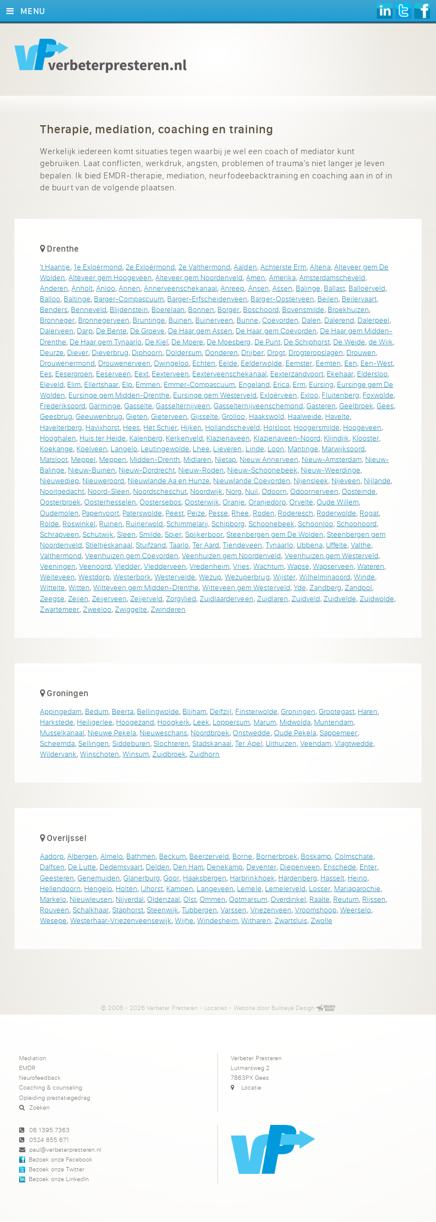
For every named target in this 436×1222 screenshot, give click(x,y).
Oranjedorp (267, 502)
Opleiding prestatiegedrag (54, 1097)
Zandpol (358, 587)
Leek (201, 722)
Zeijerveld (146, 598)
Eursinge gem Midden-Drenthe (119, 395)
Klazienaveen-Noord (287, 438)
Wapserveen (333, 566)
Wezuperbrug (247, 577)
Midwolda (295, 722)
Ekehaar (340, 374)
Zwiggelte (131, 609)
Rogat (369, 513)
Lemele (249, 888)
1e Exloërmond (98, 267)
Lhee (201, 448)
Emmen (148, 384)
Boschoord (260, 309)
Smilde (150, 534)
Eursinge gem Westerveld (215, 395)
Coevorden (280, 320)
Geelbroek (356, 405)
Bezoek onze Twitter (56, 1169)
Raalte (320, 899)
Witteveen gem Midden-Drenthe (146, 587)
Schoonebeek (272, 523)
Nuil (251, 491)
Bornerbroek (277, 856)
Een (350, 363)
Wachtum (268, 566)
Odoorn (274, 491)
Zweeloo (97, 609)
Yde (300, 587)
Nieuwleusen (91, 899)
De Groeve (147, 331)
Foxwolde (378, 395)
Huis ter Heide (103, 438)
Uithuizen (281, 743)
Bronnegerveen (103, 320)
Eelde (228, 363)
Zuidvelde (340, 598)
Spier (173, 534)
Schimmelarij (187, 523)
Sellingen (93, 743)
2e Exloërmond (150, 267)
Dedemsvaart (121, 867)
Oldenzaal (163, 899)
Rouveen (54, 910)
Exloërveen (278, 395)
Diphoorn (147, 352)
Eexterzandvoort (297, 374)
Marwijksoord (343, 448)
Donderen (221, 352)
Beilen (328, 299)
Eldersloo (372, 374)
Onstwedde (251, 732)
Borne (242, 856)
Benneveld (88, 309)
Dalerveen (57, 331)
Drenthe (63, 248)
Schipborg (228, 523)
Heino (357, 878)
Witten (79, 587)
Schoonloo (315, 523)
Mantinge (303, 448)
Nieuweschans (163, 732)
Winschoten (99, 754)
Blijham (195, 711)
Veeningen (58, 566)
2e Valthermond (204, 267)
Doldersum (184, 352)
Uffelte (336, 545)
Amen (255, 277)
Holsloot (277, 427)
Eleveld (52, 384)
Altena (320, 267)
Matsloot (54, 459)
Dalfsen (52, 867)
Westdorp (94, 577)
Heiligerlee (95, 722)
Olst (190, 899)
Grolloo (233, 416)
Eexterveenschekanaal (229, 374)
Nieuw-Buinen (91, 470)
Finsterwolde (256, 711)
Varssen (234, 910)
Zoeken (39, 1107)
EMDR (27, 1068)
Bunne (247, 320)
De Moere (188, 342)
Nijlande (377, 480)
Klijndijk (336, 438)
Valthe (361, 545)
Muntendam (333, 722)
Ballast (334, 288)
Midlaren (198, 459)
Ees (46, 374)
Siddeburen (131, 743)
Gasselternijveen (183, 405)
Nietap (225, 459)
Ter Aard (205, 545)
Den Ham (188, 867)
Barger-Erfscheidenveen (207, 299)
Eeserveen (113, 374)
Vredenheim (209, 566)
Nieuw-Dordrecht (147, 470)
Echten (203, 363)
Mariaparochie (357, 888)
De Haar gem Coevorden (276, 331)
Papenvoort (100, 513)
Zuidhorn (204, 754)
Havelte (337, 416)
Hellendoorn (60, 888)
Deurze (52, 352)
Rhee (240, 513)
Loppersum (231, 722)
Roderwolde (336, 513)
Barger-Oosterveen (282, 299)
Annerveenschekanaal (180, 288)
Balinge (308, 288)
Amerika (282, 277)
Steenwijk (162, 910)
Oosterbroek (60, 502)
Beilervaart (359, 299)
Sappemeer (339, 732)
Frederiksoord (63, 405)
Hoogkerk (174, 722)
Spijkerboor (204, 534)
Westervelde (175, 577)
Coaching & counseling (50, 1087)
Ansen (258, 288)
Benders (54, 309)
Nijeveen (346, 480)
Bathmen (141, 856)
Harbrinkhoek (252, 878)
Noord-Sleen (109, 491)
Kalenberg (146, 438)
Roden (264, 513)
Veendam (315, 743)
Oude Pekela (295, 732)
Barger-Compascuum (129, 299)
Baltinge (77, 299)
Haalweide (305, 416)
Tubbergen (199, 910)
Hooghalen (58, 438)
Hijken (191, 427)
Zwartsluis (291, 920)
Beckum (172, 856)
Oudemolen (59, 513)
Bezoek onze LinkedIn (59, 1179)
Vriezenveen (271, 910)
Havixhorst (103, 427)
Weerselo (355, 910)
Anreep (232, 288)
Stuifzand (151, 545)
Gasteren (321, 405)
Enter (368, 867)
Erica (281, 384)
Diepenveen (300, 867)
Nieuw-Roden (201, 470)
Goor (172, 878)
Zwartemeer (60, 609)
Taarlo (179, 545)
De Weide (349, 342)
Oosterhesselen (110, 502)
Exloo (309, 395)
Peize (196, 513)
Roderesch (295, 513)
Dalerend (339, 320)
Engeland (254, 384)
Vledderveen (165, 566)
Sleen (126, 534)
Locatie (251, 1087)
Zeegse (52, 598)
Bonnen (201, 309)
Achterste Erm (284, 267)
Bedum (97, 711)
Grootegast (337, 711)
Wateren (370, 566)
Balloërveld (367, 288)
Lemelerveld (285, 888)
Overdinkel (288, 899)
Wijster (284, 577)
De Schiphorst (307, 342)
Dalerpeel (374, 320)
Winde (364, 577)
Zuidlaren (272, 598)
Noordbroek (210, 732)
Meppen (112, 459)
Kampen (179, 888)
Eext (142, 374)
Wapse (298, 566)
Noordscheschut (160, 491)
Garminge (105, 405)
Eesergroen (74, 374)
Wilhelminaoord (324, 577)
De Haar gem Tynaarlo (106, 342)
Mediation (32, 1058)
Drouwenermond (67, 363)
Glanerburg (141, 878)
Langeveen (215, 888)
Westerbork (132, 577)
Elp (127, 384)
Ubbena (310, 545)
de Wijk (381, 342)
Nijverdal (130, 899)
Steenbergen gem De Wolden (275, 534)
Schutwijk (98, 534)
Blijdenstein (129, 309)
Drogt (276, 352)
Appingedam (61, 711)
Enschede (340, 867)
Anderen (54, 288)
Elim (74, 384)
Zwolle (322, 920)
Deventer (262, 867)
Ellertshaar (101, 384)
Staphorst (127, 910)
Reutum (346, 899)
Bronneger (57, 320)
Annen (130, 288)
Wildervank (58, 754)
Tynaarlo (279, 545)
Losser (320, 888)
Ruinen (111, 523)
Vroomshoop (316, 910)
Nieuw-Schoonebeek (262, 470)
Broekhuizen (348, 309)
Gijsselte (204, 416)
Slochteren (171, 743)
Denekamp (225, 867)
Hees (131, 427)
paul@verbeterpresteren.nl (65, 1149)
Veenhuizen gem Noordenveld (231, 555)
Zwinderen (168, 609)
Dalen (311, 320)
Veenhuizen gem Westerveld (332, 555)
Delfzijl (221, 711)
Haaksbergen (205, 878)
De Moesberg (229, 342)
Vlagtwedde (354, 743)
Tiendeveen (242, 545)
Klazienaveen (228, 438)
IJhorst (152, 888)
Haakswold (266, 416)
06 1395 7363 (49, 1130)
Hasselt (332, 878)
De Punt (268, 342)
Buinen (180, 320)
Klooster (366, 438)
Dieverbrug (110, 352)
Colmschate (354, 856)
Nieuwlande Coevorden (251, 480)
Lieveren (227, 448)
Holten (127, 888)
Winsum (136, 754)
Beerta (123, 711)
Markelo (53, 899)
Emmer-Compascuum (199, 384)
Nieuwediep (59, 480)
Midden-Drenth (155, 459)
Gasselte (138, 405)
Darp (85, 331)
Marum (265, 722)
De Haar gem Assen (200, 331)
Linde (255, 448)
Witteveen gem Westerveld (246, 587)
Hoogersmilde (317, 427)
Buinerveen (214, 320)
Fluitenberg (340, 395)
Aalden (245, 267)
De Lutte (82, 867)
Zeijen (78, 598)
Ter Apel (248, 743)
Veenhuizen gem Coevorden (131, 555)
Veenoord (95, 566)
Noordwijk (206, 491)
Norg (234, 491)
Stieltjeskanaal (109, 545)
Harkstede (57, 722)
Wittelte (52, 587)
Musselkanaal (62, 732)
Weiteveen (57, 577)
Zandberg (325, 587)
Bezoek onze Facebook (60, 1159)
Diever (78, 352)
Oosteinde (359, 491)
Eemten (328, 363)
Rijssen (374, 899)
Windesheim (217, 920)
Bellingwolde (158, 711)
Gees (385, 405)
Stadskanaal (212, 743)
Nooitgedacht (62, 491)
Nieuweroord (103, 480)
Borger (229, 309)
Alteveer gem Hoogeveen (110, 277)
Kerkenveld (184, 438)
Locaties (215, 1008)
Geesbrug (56, 416)
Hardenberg (297, 878)
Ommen (213, 899)
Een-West (377, 363)
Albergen (82, 856)
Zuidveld (306, 598)
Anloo (105, 288)
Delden (158, 867)
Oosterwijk (202, 502)
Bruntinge (149, 320)
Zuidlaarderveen (226, 598)
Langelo (124, 448)
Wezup (210, 577)
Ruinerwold (144, 523)
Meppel (83, 459)
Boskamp (316, 856)
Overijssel (66, 837)
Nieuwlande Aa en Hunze (169, 480)
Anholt (82, 288)
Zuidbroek (169, 754)
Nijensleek (311, 480)
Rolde (49, 523)
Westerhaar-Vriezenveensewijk (121, 920)
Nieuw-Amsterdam (332, 459)
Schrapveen (59, 534)
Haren (368, 711)
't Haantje (55, 267)
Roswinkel (79, 523)
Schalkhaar (91, 910)
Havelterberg (61, 427)
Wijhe (184, 920)
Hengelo (98, 888)
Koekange (56, 448)
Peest (175, 513)
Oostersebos (160, 502)
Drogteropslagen (316, 352)
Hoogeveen (362, 427)
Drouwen (361, 352)
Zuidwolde (377, 598)
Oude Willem (338, 502)
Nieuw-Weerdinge (331, 470)
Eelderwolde (261, 363)
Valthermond (61, 555)
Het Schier (160, 427)
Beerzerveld (209, 856)
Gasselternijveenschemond (258, 405)
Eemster (299, 363)
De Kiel (156, 342)
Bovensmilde (303, 309)
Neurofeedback (40, 1077)
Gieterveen (169, 416)
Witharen (256, 920)
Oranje (234, 502)
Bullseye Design (293, 1008)
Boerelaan (168, 309)
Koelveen (92, 448)
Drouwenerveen (124, 363)
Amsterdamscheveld (332, 277)
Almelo (111, 856)
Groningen (67, 692)
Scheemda (57, 743)
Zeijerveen (109, 598)
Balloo (50, 299)
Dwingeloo (171, 363)
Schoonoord (357, 523)
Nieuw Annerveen (269, 459)
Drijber (252, 352)
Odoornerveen (314, 491)
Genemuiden (98, 878)
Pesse (218, 513)
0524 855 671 (49, 1140)
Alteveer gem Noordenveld (199, 277)
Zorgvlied (181, 598)
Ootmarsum (248, 899)
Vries (241, 566)
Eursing (321, 384)
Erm (299, 384)
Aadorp (52, 856)
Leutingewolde (165, 448)
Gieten (137, 416)
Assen (282, 288)
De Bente (111, 331)
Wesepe (53, 920)
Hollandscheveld (232, 427)
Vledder (128, 566)
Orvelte (301, 502)
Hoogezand (135, 722)
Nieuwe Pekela (112, 732)
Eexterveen (170, 374)
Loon (276, 448)
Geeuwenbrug (99, 416)
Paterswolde (142, 513)
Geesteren (57, 878)
